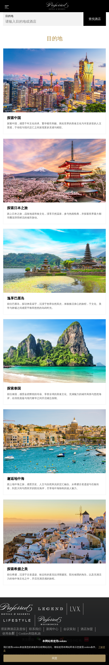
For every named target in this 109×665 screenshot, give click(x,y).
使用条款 (8, 633)
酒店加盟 (87, 629)
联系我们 (35, 629)
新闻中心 (52, 629)
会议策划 (69, 629)
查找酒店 (95, 19)
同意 (54, 658)
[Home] (57, 6)
